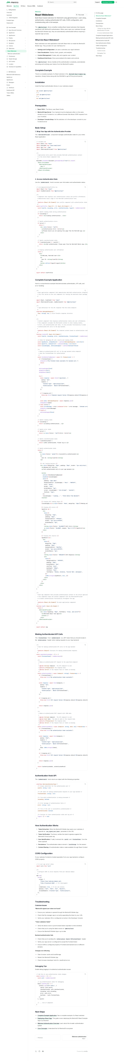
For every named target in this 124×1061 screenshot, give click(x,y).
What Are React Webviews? (103, 15)
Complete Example (101, 18)
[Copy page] (80, 14)
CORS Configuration (101, 45)
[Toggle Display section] (15, 38)
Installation (99, 21)
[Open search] (62, 2)
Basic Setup (99, 26)
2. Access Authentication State (105, 33)
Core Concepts (42, 1028)
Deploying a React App (45, 1018)
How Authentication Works (103, 43)
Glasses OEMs (31, 6)
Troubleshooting (100, 48)
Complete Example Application (104, 35)
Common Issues (101, 50)
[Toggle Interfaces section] (15, 87)
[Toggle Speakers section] (15, 43)
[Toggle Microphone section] (15, 40)
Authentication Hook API (102, 40)
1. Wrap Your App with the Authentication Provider (104, 29)
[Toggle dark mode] (116, 2)
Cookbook (40, 6)
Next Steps (99, 55)
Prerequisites (99, 23)
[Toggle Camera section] (15, 46)
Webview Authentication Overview (48, 1023)
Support (97, 2)
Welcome (9, 6)
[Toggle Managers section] (15, 82)
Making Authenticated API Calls (104, 38)
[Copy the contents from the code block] (85, 91)
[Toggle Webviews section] (15, 48)
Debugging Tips (101, 53)
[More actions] (86, 14)
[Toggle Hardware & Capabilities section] (15, 66)
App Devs (16, 6)
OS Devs (23, 6)
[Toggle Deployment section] (15, 23)
